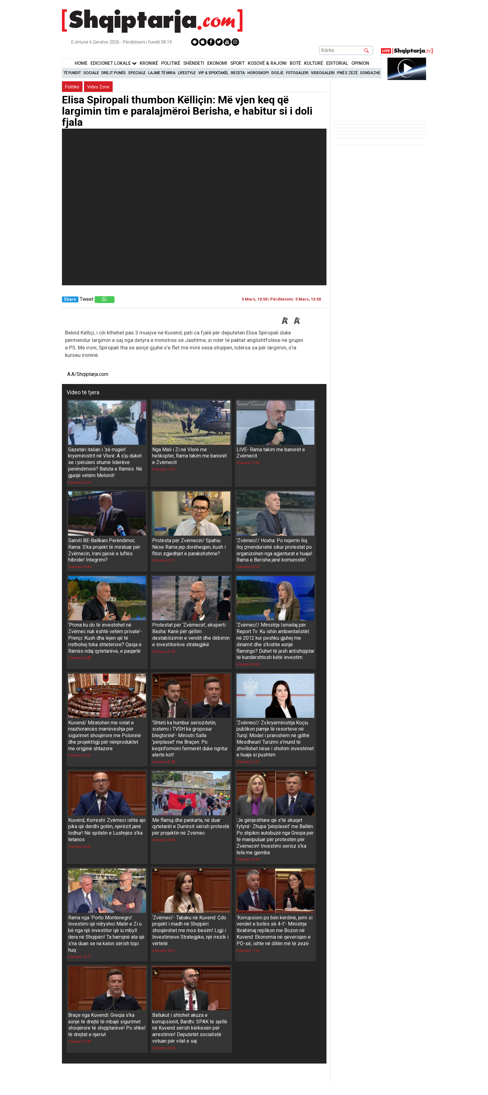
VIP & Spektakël (213, 73)
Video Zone (98, 86)
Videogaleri (323, 73)
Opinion (360, 63)
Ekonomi (217, 63)
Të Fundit (72, 73)
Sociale (91, 73)
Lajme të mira (162, 73)
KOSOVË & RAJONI (267, 63)
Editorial (337, 63)
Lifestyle (187, 73)
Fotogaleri (297, 73)
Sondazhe (370, 73)
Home (81, 63)
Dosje (277, 73)
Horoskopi (258, 73)
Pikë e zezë (347, 73)
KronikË (149, 63)
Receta (238, 73)
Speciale (137, 73)
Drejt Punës (113, 73)
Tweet (86, 299)
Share (70, 299)
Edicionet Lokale (114, 63)
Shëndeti (193, 63)
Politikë (170, 63)
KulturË (313, 63)
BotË (295, 63)
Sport (237, 63)
